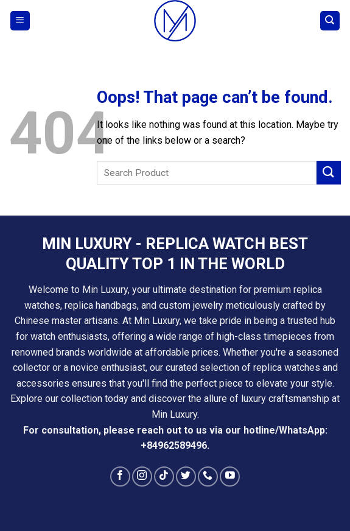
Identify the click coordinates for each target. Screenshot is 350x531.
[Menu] (20, 21)
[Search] (330, 21)
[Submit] (329, 173)
